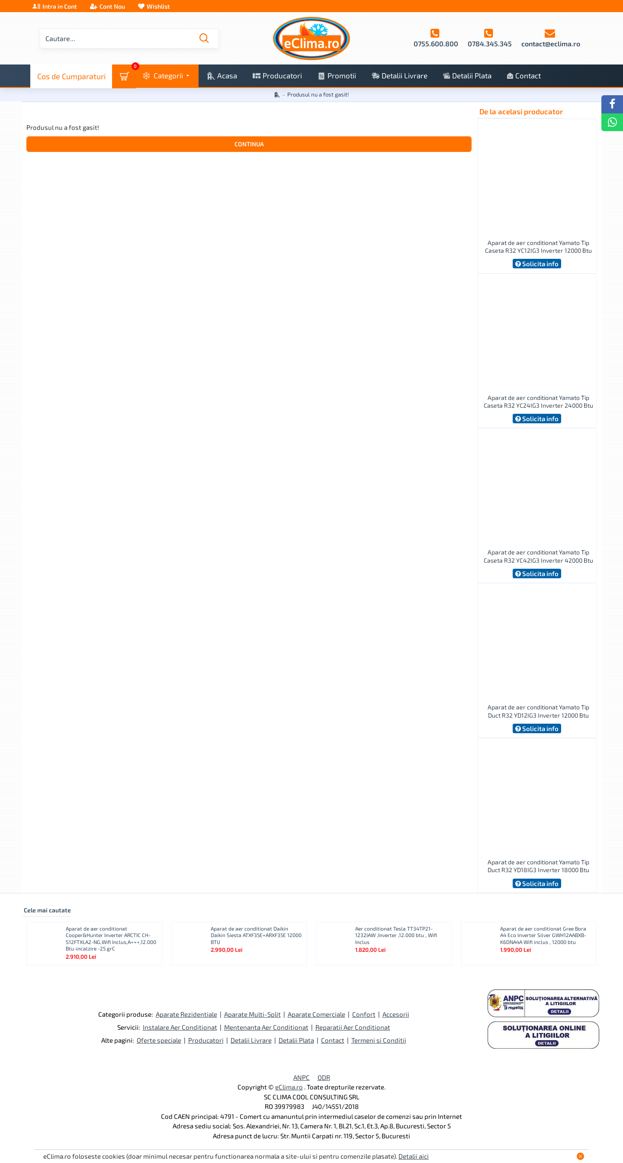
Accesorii (395, 1014)
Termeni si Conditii (378, 1040)
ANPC (301, 1077)
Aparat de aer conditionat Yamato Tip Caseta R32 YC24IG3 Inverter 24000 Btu (538, 401)
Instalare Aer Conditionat (180, 1027)
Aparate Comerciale (316, 1014)
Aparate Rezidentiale (186, 1014)
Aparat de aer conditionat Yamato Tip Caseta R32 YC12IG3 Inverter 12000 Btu (538, 246)
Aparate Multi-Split (252, 1014)
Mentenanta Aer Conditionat (266, 1027)
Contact (332, 1040)
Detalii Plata (296, 1040)
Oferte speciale (159, 1040)
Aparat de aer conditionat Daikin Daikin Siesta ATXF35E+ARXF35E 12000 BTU (256, 935)
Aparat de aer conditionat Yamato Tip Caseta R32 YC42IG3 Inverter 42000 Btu (538, 556)
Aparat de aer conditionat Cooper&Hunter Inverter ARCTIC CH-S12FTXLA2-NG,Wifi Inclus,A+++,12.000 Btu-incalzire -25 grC (111, 938)
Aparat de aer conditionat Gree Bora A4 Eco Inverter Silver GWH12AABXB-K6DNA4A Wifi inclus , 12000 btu (543, 935)
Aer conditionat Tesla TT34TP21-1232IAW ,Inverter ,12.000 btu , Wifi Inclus (396, 935)
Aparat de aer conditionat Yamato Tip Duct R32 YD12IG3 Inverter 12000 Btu (538, 710)
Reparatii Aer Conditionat (352, 1027)
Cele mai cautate (47, 910)
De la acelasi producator (521, 111)
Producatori (206, 1040)
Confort (364, 1014)
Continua (249, 144)
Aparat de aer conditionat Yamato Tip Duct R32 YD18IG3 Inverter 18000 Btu (538, 865)
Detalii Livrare (251, 1040)
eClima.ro (289, 1087)
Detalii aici (413, 1156)
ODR (324, 1077)
